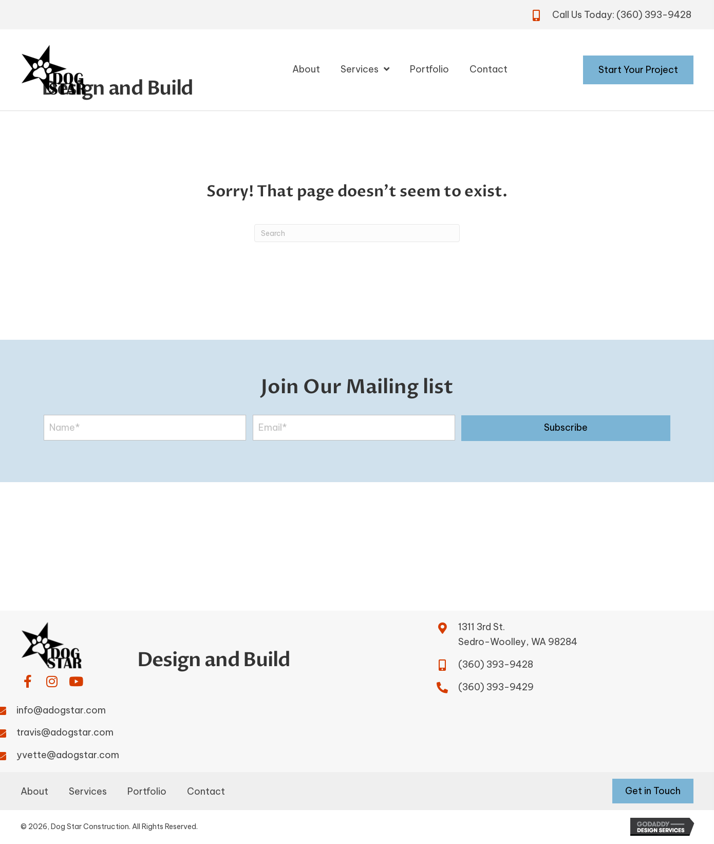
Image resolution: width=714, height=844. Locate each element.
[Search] (357, 233)
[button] (565, 428)
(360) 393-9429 (496, 687)
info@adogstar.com (61, 710)
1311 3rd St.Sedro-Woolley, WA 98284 (517, 634)
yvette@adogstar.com (67, 755)
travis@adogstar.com (65, 732)
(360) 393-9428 (653, 15)
